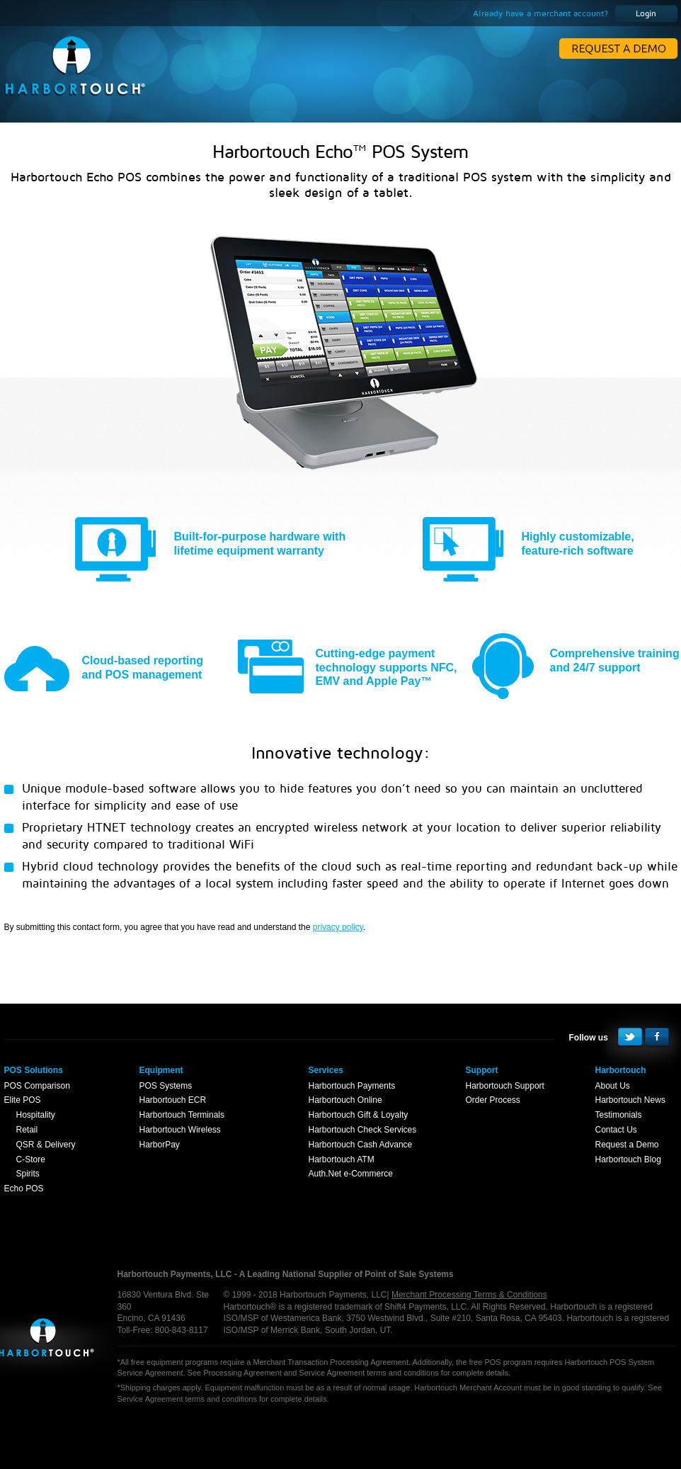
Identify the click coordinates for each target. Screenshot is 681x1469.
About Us (612, 1086)
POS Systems (166, 1086)
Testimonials (618, 1115)
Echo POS (24, 1188)
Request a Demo (627, 1145)
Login (646, 13)
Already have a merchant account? (540, 13)
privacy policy (338, 927)
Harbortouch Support (505, 1086)
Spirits (28, 1174)
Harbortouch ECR (173, 1100)
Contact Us (616, 1130)
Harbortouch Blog (628, 1159)
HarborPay (159, 1145)
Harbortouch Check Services (363, 1130)
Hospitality (35, 1115)
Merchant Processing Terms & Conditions (469, 1295)
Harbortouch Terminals (182, 1115)
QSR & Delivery (46, 1145)
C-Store (30, 1159)
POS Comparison (37, 1086)
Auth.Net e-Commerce (351, 1174)
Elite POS (22, 1100)
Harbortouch (44, 1345)
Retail (27, 1130)
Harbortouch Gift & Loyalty (358, 1115)
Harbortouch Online (345, 1100)
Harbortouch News (630, 1100)
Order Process (493, 1100)
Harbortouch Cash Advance (361, 1145)
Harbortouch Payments (352, 1086)
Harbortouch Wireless (180, 1130)
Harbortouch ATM (341, 1159)
